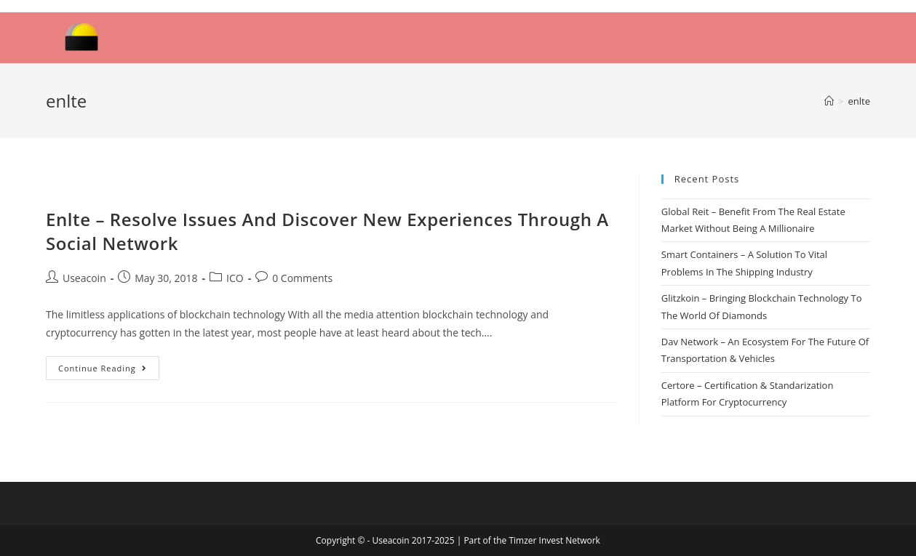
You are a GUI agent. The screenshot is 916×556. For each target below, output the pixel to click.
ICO (235, 278)
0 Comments (302, 278)
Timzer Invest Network (554, 540)
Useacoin (84, 278)
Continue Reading (102, 368)
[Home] (829, 101)
